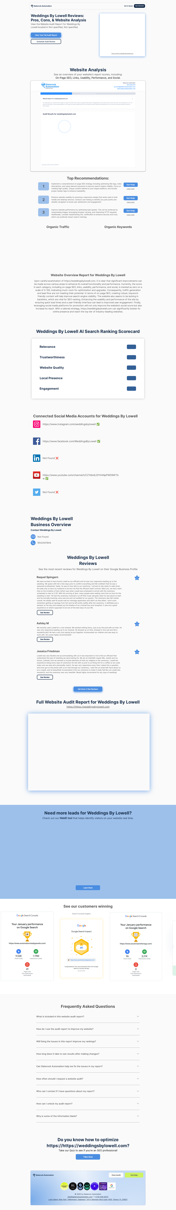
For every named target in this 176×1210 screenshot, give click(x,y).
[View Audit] (116, 1175)
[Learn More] (88, 887)
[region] (41, 6)
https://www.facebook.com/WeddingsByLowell (69, 441)
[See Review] (45, 612)
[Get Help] (131, 185)
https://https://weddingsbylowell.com (122, 53)
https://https (60, 1145)
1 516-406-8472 (101, 1197)
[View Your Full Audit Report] (46, 35)
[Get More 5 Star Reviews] (88, 689)
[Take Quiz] (88, 1157)
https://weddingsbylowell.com (79, 281)
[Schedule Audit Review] (46, 41)
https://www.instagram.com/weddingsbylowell (69, 424)
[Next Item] (173, 946)
